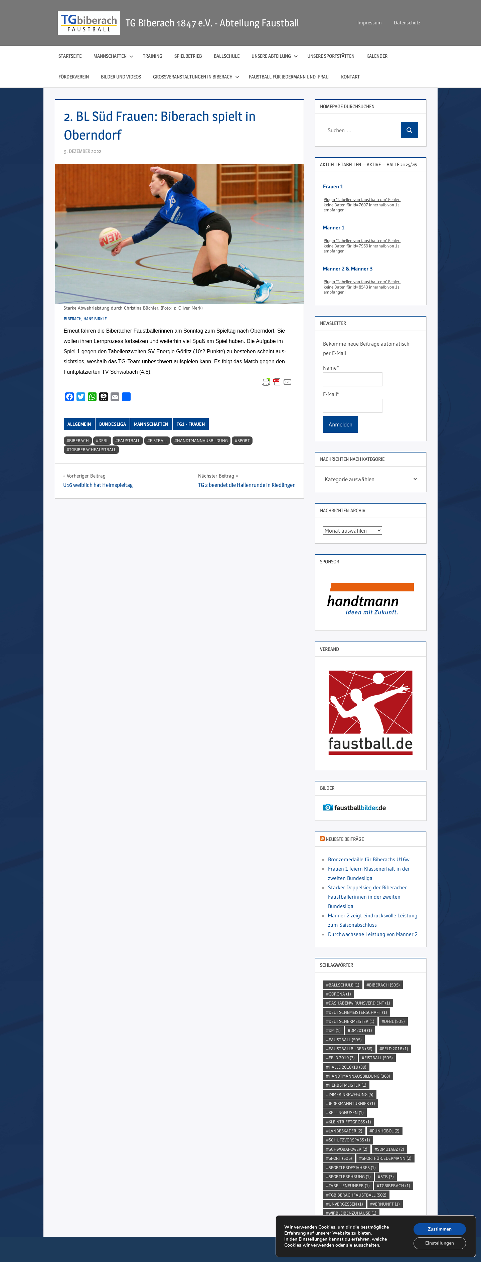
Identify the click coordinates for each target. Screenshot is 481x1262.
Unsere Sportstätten (330, 56)
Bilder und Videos (121, 76)
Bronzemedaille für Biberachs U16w (369, 859)
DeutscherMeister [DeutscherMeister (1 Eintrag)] (351, 1021)
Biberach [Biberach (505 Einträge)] (384, 984)
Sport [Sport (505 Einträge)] (340, 1158)
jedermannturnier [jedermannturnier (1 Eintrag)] (352, 1103)
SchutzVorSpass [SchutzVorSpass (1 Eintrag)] (349, 1139)
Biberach (79, 440)
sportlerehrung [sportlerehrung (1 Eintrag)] (350, 1176)
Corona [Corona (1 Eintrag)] (340, 994)
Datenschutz (407, 22)
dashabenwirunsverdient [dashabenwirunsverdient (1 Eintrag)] (359, 1003)
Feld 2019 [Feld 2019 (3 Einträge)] (342, 1057)
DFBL (103, 440)
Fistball (158, 440)
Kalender (376, 56)
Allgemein (79, 424)
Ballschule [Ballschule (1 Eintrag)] (344, 984)
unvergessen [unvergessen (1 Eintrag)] (346, 1204)
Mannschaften (114, 56)
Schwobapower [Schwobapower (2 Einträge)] (348, 1149)
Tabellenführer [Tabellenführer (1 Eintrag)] (349, 1185)
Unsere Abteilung (275, 56)
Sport (243, 440)
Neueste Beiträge (345, 839)
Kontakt (350, 76)
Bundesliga (112, 424)
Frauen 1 (333, 186)
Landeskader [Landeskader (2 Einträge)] (345, 1130)
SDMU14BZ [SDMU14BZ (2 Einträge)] (390, 1149)
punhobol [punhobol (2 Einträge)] (385, 1130)
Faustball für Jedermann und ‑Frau (289, 76)
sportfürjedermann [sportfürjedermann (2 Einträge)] (387, 1158)
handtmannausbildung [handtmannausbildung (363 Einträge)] (359, 1076)
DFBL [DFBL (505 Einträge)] (394, 1021)
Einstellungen (313, 1239)
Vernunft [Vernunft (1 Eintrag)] (386, 1204)
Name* (352, 375)
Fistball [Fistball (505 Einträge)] (378, 1057)
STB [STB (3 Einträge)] (387, 1176)
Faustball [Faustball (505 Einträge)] (345, 1039)
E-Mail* (352, 402)
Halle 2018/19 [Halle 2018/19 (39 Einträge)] (347, 1067)
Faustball (129, 440)
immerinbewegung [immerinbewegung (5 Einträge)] (351, 1094)
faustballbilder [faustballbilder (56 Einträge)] (350, 1048)
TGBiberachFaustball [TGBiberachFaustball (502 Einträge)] (357, 1195)
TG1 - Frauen (191, 424)
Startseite (70, 56)
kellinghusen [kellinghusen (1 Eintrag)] (346, 1112)
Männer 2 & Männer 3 (347, 268)
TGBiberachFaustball (92, 449)
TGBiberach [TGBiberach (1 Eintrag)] (394, 1185)
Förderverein (73, 76)
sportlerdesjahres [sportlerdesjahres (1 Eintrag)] (352, 1167)
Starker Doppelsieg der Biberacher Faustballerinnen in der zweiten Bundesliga (367, 896)
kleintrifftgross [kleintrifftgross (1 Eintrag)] (350, 1121)
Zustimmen (440, 1229)
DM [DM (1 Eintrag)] (335, 1030)
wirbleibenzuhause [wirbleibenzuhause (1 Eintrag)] (352, 1213)
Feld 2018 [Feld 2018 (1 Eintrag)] (395, 1048)
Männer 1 (333, 227)
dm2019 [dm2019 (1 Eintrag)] (361, 1030)
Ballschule (226, 56)
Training (152, 56)
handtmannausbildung (202, 440)
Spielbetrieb (188, 56)
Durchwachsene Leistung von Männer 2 (373, 934)
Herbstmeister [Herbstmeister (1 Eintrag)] (347, 1085)
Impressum (369, 22)
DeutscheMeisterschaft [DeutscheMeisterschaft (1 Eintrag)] (358, 1012)
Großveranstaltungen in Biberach (196, 76)
